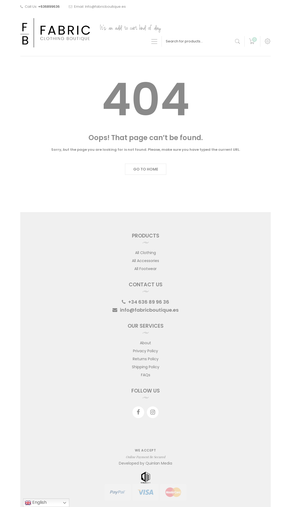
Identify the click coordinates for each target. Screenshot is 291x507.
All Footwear (145, 268)
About (145, 343)
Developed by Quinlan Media (145, 463)
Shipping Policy (145, 367)
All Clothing (145, 252)
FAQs (145, 375)
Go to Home (145, 169)
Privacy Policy (145, 351)
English (36, 502)
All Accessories (145, 260)
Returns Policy (146, 359)
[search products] (238, 41)
